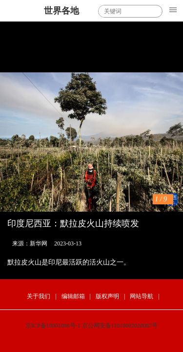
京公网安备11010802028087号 (120, 325)
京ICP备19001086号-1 (53, 325)
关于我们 (38, 296)
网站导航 (141, 296)
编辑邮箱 (73, 296)
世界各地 (61, 11)
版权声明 (107, 296)
